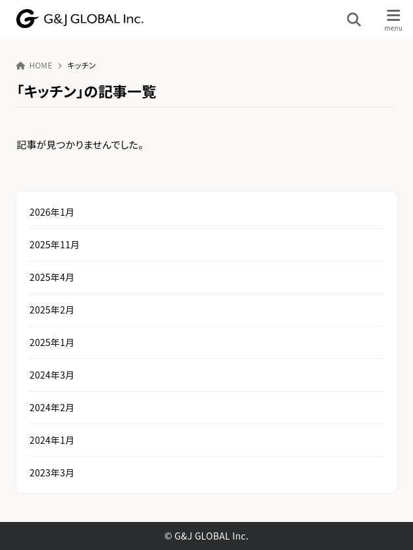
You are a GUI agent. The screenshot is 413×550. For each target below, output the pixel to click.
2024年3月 (51, 374)
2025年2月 (51, 309)
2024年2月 (51, 407)
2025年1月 (51, 342)
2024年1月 (51, 439)
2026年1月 (51, 211)
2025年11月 (54, 244)
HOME (34, 64)
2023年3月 (51, 472)
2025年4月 (51, 276)
